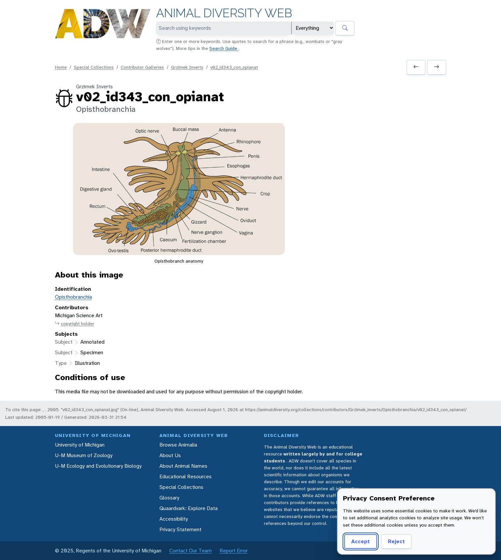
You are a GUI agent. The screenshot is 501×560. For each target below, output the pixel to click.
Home (61, 67)
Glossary (169, 497)
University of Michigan (79, 444)
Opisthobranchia (73, 296)
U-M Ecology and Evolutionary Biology (98, 465)
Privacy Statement (180, 529)
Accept (360, 541)
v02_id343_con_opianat (234, 67)
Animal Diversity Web (224, 13)
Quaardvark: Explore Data (188, 508)
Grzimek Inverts (187, 67)
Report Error (234, 550)
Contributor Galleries (142, 67)
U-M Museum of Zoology (83, 455)
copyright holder (74, 323)
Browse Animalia (178, 444)
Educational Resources (185, 476)
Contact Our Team (190, 550)
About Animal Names (183, 465)
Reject (396, 541)
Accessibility (173, 518)
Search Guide (223, 48)
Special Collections (94, 67)
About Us (170, 455)
